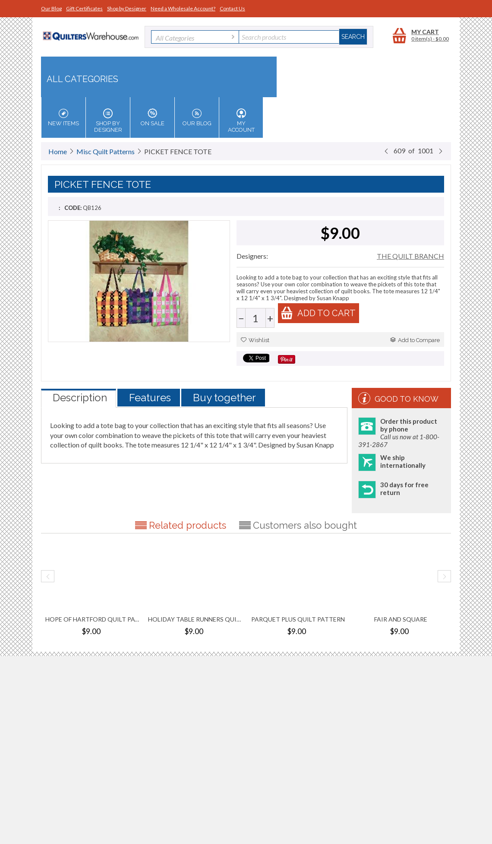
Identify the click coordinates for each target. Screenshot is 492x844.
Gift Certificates (84, 8)
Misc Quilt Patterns (105, 151)
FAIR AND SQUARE (400, 619)
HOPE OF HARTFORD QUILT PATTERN (92, 619)
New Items (63, 117)
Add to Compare (415, 340)
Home (57, 151)
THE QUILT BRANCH (410, 256)
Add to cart (318, 313)
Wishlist (255, 340)
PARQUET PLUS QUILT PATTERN (298, 619)
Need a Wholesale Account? (183, 8)
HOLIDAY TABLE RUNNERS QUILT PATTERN (195, 619)
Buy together (224, 397)
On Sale (152, 117)
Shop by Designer (126, 8)
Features (150, 397)
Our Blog (51, 8)
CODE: (73, 207)
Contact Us (232, 8)
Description (80, 397)
